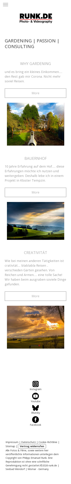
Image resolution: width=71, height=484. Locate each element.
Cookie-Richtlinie (48, 442)
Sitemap (10, 446)
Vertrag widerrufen (32, 446)
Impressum (12, 442)
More (35, 93)
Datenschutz (28, 442)
